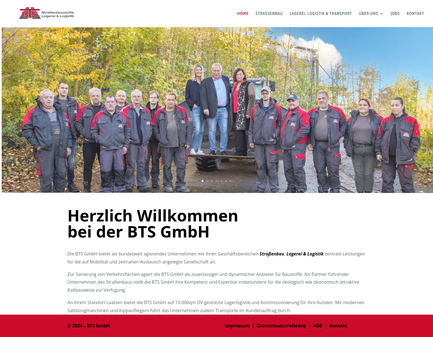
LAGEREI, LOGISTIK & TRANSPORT (321, 14)
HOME (243, 14)
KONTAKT (415, 14)
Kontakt (338, 326)
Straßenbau (272, 254)
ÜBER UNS (368, 14)
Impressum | (241, 326)
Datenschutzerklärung (281, 326)
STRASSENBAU (269, 14)
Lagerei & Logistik (304, 254)
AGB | (320, 326)
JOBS (395, 14)
